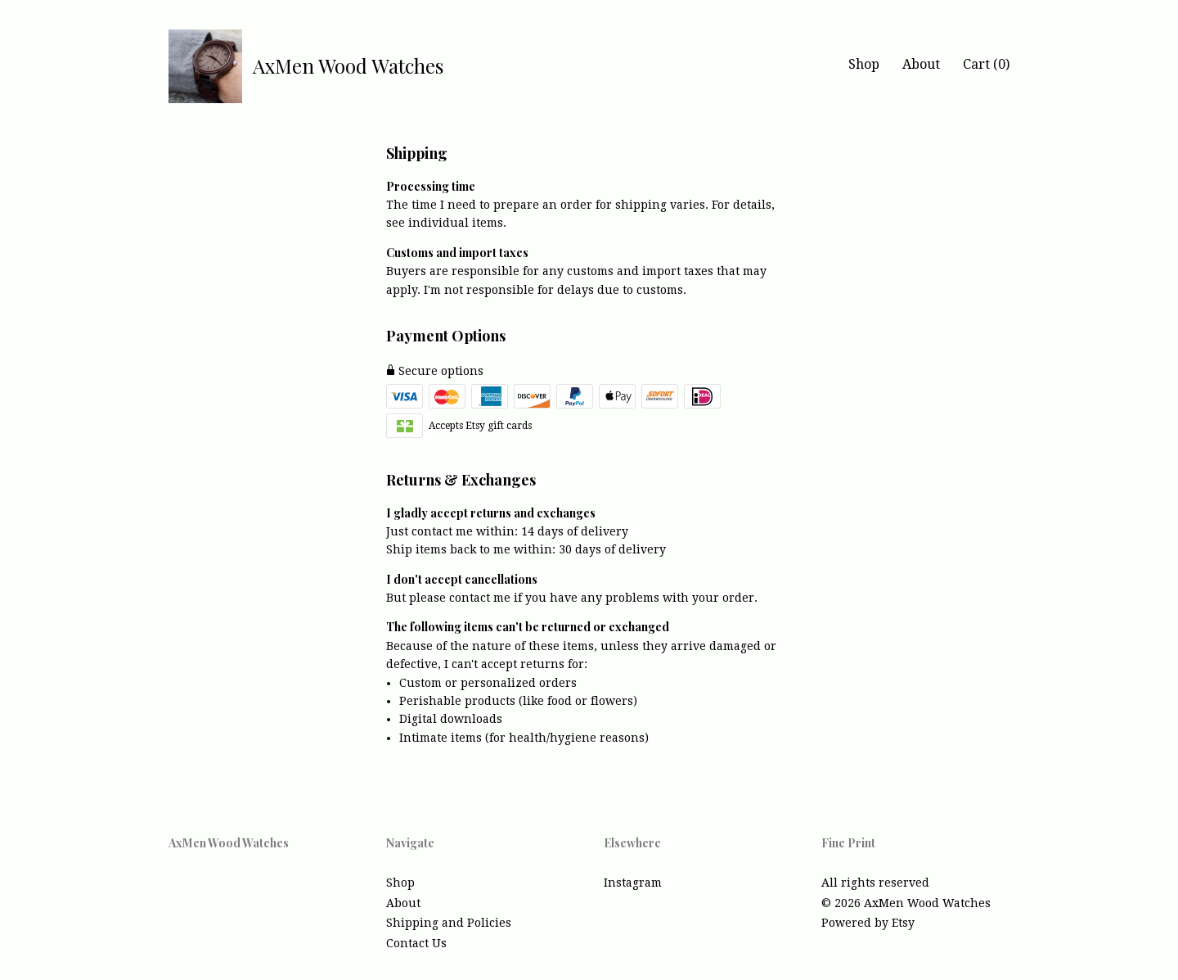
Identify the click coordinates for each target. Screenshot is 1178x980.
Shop (863, 64)
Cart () (986, 64)
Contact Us (416, 943)
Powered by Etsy (868, 922)
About (921, 64)
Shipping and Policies (448, 922)
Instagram (633, 882)
